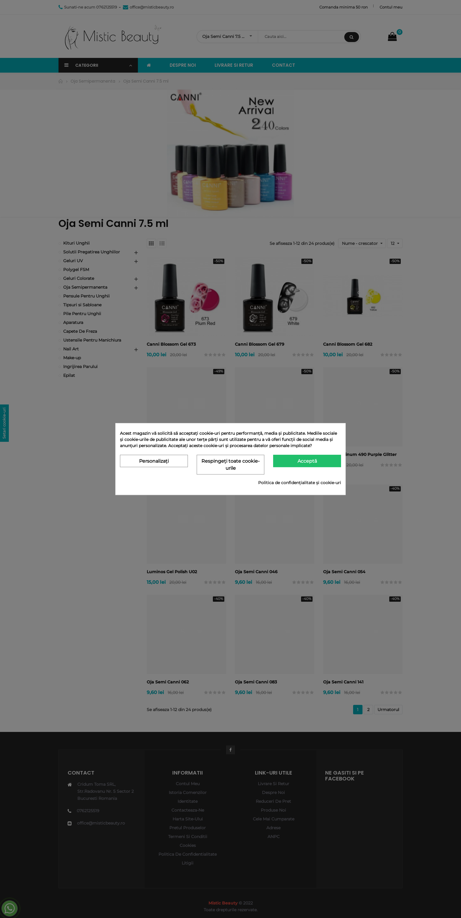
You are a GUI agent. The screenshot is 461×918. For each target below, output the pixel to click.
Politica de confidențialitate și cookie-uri (299, 482)
